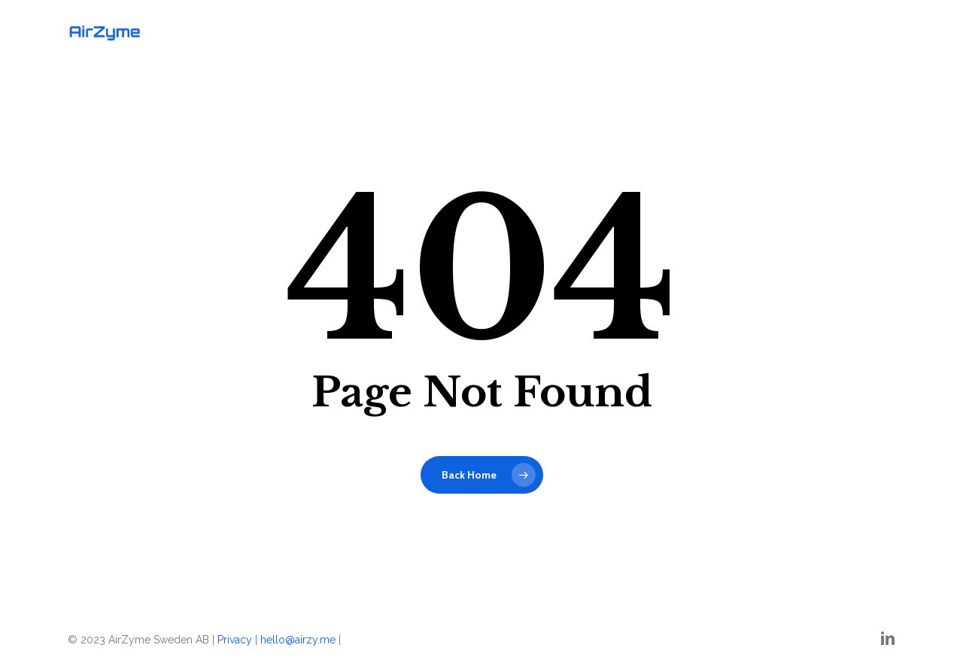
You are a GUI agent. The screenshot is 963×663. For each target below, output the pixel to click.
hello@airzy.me (298, 640)
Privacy (234, 640)
